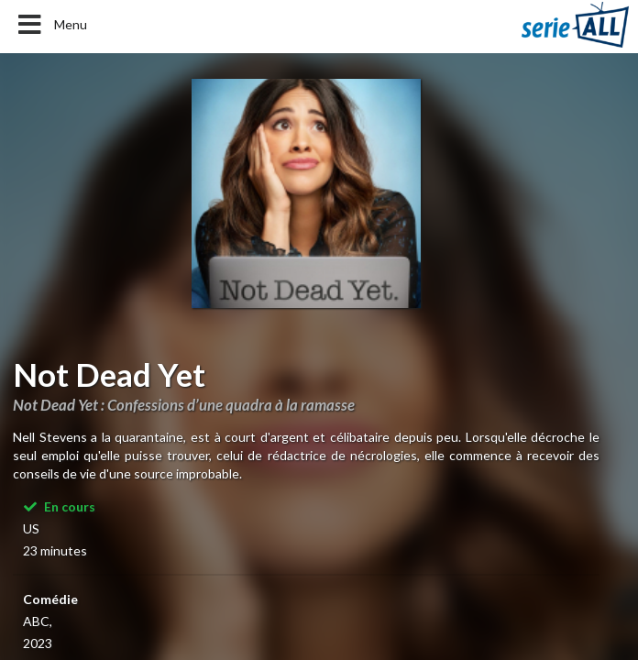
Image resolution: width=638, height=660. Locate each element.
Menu (51, 25)
